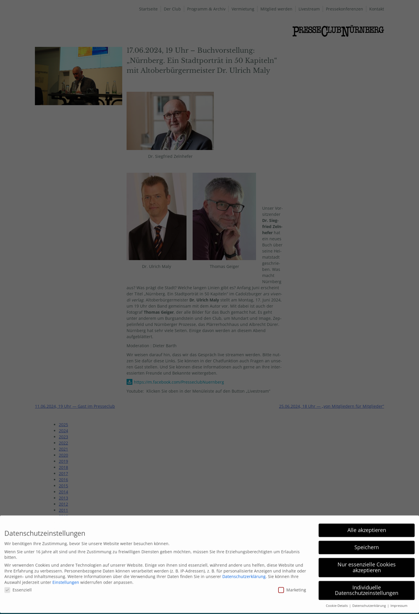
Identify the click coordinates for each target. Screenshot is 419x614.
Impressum (398, 602)
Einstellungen (65, 579)
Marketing (292, 586)
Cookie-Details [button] (337, 602)
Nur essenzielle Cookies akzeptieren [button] (367, 563)
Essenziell (18, 586)
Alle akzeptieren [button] (366, 526)
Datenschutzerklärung (244, 573)
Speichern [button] (366, 543)
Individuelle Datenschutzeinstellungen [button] (366, 587)
